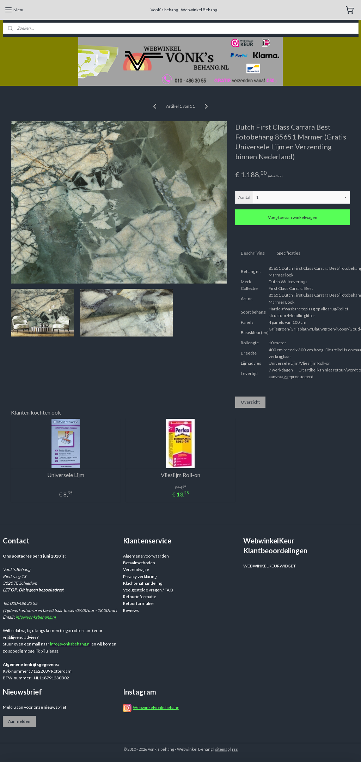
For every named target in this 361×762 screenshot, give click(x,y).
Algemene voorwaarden (146, 556)
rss (235, 749)
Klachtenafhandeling (142, 583)
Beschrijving (252, 253)
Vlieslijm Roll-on (180, 474)
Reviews (131, 610)
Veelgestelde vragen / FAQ (148, 590)
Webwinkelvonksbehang (156, 707)
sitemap (222, 749)
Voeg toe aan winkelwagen (292, 217)
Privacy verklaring (140, 576)
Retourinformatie (139, 596)
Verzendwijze (136, 569)
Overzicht (250, 401)
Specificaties (288, 253)
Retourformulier (138, 603)
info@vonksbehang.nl (36, 617)
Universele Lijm (65, 474)
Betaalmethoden (139, 562)
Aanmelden (19, 721)
